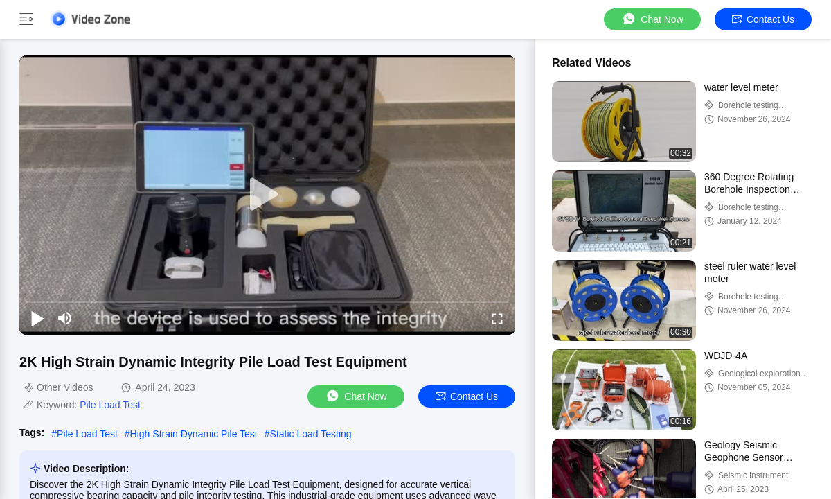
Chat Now (652, 19)
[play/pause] (37, 318)
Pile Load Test (110, 404)
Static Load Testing (311, 433)
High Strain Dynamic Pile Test (194, 433)
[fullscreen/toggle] (497, 318)
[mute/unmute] (65, 318)
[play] (267, 194)
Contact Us (763, 19)
